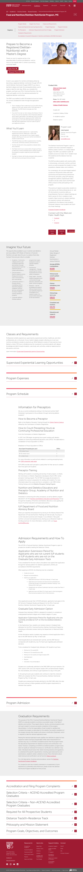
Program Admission (59, 30)
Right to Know (65, 870)
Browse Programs (32, 11)
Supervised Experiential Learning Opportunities (30, 27)
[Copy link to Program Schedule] (72, 394)
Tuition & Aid (61, 232)
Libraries (38, 853)
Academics (37, 5)
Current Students (28, 849)
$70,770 (52, 307)
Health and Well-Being (52, 849)
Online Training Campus (57, 422)
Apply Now (12, 68)
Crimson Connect (65, 853)
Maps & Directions (10, 860)
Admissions (72, 231)
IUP (7, 11)
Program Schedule (62, 27)
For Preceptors (22, 30)
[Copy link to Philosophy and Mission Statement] (72, 824)
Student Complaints (46, 870)
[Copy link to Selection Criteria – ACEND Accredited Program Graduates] (72, 794)
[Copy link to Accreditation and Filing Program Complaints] (72, 786)
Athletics (38, 851)
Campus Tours (39, 848)
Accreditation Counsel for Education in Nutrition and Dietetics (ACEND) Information (40, 36)
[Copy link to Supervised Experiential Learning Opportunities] (72, 363)
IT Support (51, 852)
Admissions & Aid (26, 5)
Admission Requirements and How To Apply (40, 30)
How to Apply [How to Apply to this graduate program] (52, 232)
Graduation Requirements (24, 33)
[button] (75, 5)
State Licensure (51, 756)
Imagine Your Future (34, 24)
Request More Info (16, 72)
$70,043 (52, 316)
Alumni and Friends (28, 854)
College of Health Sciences (60, 105)
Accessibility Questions (51, 862)
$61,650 (52, 268)
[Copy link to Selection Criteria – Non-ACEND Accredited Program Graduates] (72, 804)
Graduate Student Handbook (56, 209)
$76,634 (52, 288)
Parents (26, 856)
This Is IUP (62, 5)
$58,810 (52, 297)
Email (62, 848)
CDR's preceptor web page (29, 461)
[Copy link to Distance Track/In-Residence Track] (72, 818)
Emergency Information (51, 855)
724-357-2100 (13, 855)
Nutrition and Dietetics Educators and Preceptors (44, 499)
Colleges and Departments (39, 856)
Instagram (56, 222)
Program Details (22, 24)
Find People (39, 859)
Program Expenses (50, 27)
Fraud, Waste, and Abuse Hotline (33, 870)
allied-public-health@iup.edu (61, 101)
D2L (61, 851)
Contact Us (9, 857)
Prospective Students (27, 847)
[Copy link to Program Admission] (72, 703)
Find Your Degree (21, 11)
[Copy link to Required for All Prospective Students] (72, 812)
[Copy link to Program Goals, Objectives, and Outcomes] (72, 831)
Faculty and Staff (28, 852)
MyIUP (62, 846)
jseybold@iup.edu (65, 139)
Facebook (56, 218)
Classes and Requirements (49, 24)
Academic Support (52, 846)
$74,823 (52, 278)
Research (45, 5)
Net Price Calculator (56, 870)
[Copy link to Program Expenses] (72, 378)
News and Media (28, 859)
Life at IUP (54, 5)
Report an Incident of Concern (52, 858)
